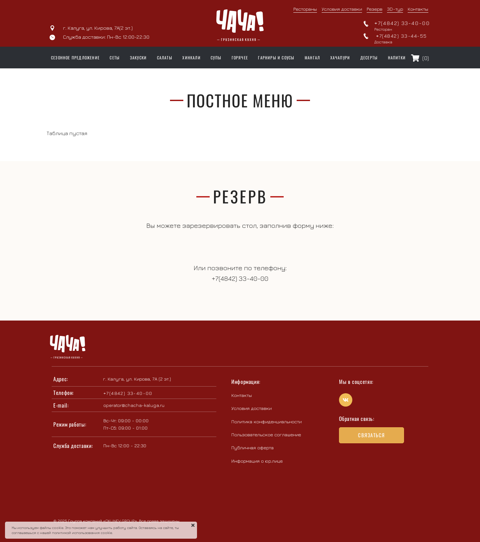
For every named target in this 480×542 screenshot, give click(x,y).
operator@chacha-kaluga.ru (134, 405)
